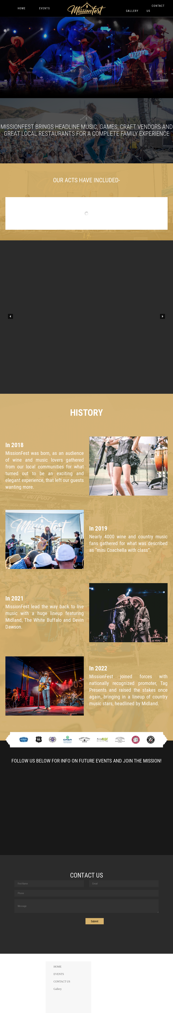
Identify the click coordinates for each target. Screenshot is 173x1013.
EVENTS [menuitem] (59, 974)
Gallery (132, 10)
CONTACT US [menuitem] (62, 981)
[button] (10, 316)
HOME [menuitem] (57, 966)
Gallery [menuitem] (58, 988)
